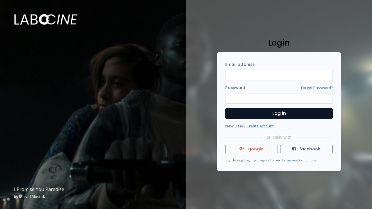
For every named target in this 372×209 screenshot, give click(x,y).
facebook (306, 149)
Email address (239, 64)
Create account (259, 126)
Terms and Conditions (298, 160)
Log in (279, 113)
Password (235, 88)
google (251, 149)
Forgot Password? (317, 87)
